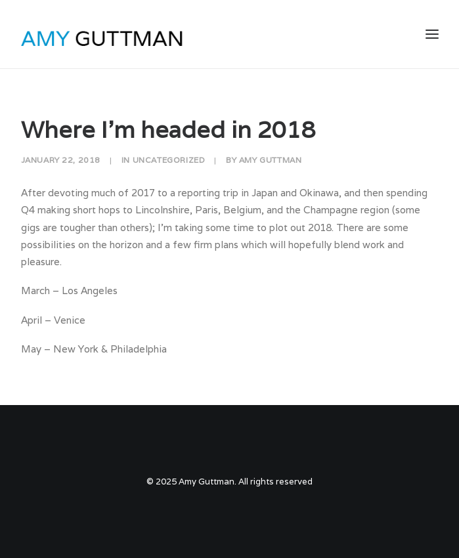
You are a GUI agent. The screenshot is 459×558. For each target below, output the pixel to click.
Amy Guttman (270, 160)
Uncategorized (169, 160)
